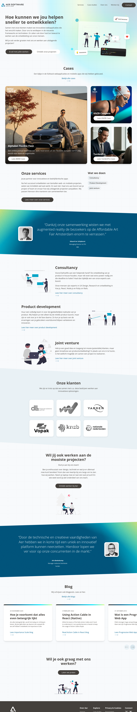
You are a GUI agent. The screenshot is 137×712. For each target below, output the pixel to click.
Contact (128, 5)
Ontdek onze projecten (46, 51)
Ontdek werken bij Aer (68, 486)
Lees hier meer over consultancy (69, 293)
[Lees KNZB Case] (111, 104)
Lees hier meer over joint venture (69, 358)
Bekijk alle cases (68, 78)
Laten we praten (68, 673)
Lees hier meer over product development (39, 327)
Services (81, 5)
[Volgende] (132, 647)
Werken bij (115, 5)
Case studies (92, 5)
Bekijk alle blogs (68, 596)
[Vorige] (126, 647)
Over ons (103, 5)
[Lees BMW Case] (46, 125)
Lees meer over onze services (37, 199)
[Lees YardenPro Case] (111, 145)
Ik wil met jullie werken (18, 51)
